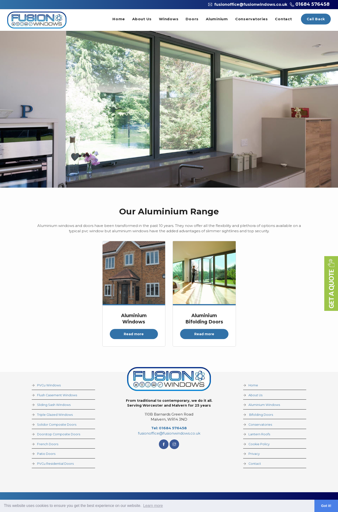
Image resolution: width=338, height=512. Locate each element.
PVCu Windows (49, 385)
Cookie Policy (259, 444)
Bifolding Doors (260, 414)
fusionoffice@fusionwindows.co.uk (169, 433)
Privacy (254, 454)
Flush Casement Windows (57, 395)
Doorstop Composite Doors (58, 434)
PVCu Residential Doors (55, 463)
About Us (142, 19)
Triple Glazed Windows (55, 414)
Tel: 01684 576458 (169, 428)
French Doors (47, 444)
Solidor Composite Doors (56, 424)
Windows (168, 19)
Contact (283, 19)
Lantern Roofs (259, 434)
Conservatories (251, 19)
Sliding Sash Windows (54, 405)
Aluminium (217, 19)
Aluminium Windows (264, 405)
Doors (192, 19)
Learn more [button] (153, 506)
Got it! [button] (326, 506)
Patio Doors (46, 454)
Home (118, 19)
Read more (134, 334)
